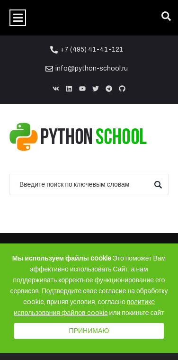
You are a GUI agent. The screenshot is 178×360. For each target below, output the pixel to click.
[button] (17, 17)
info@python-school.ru (91, 68)
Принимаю (89, 330)
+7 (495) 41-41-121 (91, 49)
